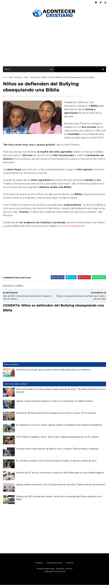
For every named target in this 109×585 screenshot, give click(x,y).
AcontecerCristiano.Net (71, 226)
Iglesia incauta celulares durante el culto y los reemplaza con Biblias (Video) (54, 401)
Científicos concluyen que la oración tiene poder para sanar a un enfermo (53, 369)
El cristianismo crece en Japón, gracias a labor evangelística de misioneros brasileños (59, 425)
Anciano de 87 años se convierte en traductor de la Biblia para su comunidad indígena (60, 472)
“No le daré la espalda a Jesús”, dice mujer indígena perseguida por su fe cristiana (57, 437)
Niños (26, 77)
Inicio (5, 77)
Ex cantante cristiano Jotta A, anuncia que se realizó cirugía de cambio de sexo (56, 460)
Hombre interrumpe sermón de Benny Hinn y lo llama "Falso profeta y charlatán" (57, 448)
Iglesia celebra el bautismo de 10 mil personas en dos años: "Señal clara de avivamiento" (61, 484)
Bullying (18, 77)
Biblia (11, 77)
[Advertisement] (54, 42)
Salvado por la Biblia (38, 77)
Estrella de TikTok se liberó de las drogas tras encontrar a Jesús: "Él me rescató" (56, 413)
